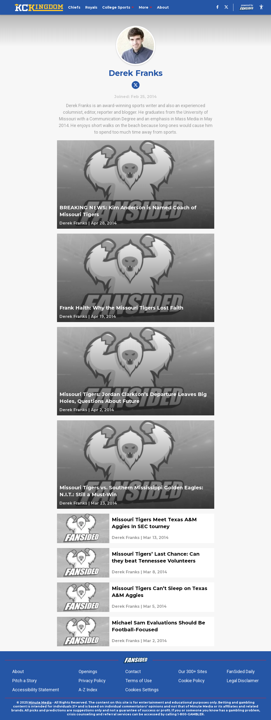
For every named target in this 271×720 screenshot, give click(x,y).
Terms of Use (138, 680)
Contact (133, 671)
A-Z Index (88, 689)
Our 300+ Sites (192, 671)
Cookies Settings (142, 689)
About (18, 671)
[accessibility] (261, 7)
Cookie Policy (191, 680)
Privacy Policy (92, 680)
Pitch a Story (24, 680)
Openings (88, 671)
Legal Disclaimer (243, 680)
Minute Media (40, 702)
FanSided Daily (241, 671)
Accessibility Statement (35, 689)
